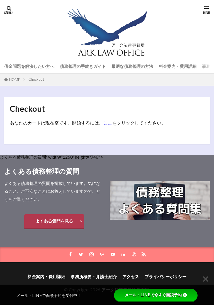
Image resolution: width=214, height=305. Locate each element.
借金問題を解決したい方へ (29, 66)
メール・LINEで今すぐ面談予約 (156, 294)
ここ (107, 122)
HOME (14, 79)
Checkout (36, 79)
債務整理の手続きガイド (83, 66)
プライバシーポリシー (165, 276)
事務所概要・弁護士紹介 (94, 276)
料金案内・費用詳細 (177, 66)
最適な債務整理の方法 (132, 66)
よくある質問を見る (54, 220)
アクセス (130, 276)
